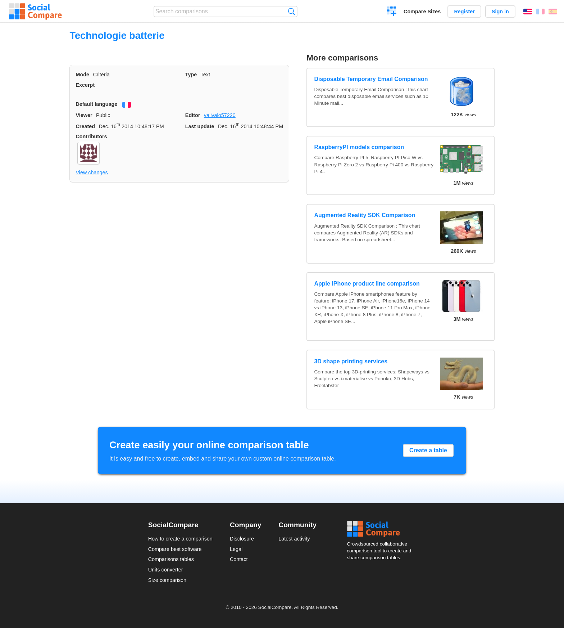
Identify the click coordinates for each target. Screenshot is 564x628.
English (527, 11)
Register (464, 11)
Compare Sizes (422, 11)
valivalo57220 (220, 115)
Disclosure (242, 539)
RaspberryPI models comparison (359, 147)
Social (381, 529)
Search (291, 11)
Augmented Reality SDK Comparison (364, 215)
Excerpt (85, 85)
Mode (82, 74)
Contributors (91, 136)
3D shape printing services (350, 361)
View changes (92, 172)
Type (191, 74)
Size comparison (167, 580)
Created (85, 126)
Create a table (428, 450)
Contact (239, 559)
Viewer (84, 115)
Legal (236, 549)
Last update (199, 126)
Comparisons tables (171, 559)
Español (553, 11)
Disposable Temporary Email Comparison (371, 79)
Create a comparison (392, 12)
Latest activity (294, 539)
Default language (96, 104)
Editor (192, 115)
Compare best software (175, 549)
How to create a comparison (180, 539)
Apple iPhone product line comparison (366, 284)
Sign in (500, 11)
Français (540, 11)
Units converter (165, 570)
